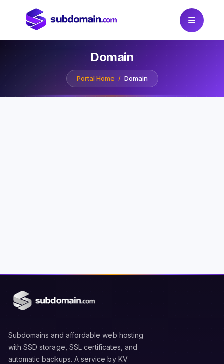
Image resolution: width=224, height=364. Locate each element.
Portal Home (96, 78)
